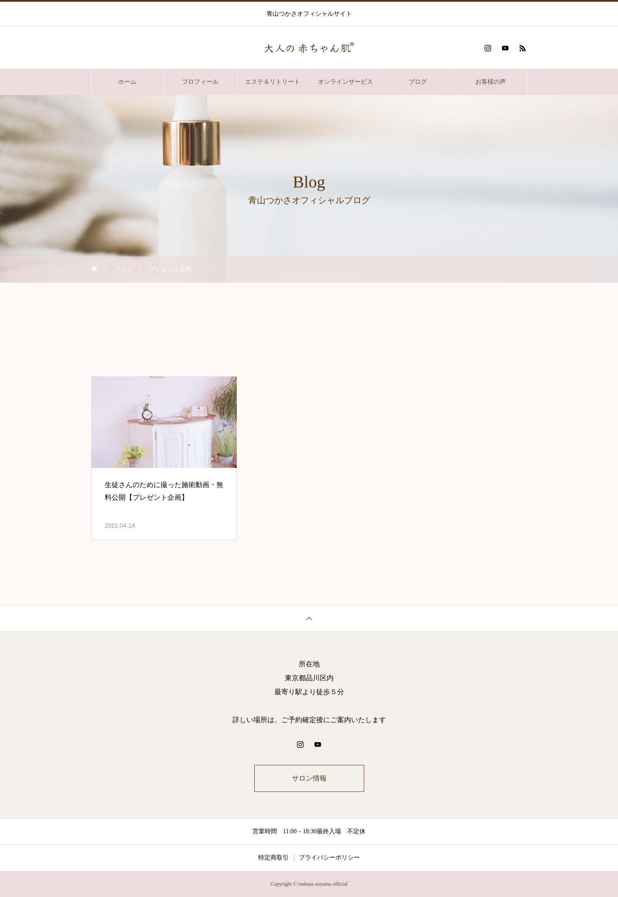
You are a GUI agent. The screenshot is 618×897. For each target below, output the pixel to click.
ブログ (418, 81)
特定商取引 (273, 857)
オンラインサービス (345, 81)
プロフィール (200, 81)
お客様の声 (490, 81)
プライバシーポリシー (329, 857)
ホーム (127, 81)
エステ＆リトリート (272, 81)
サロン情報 (309, 778)
